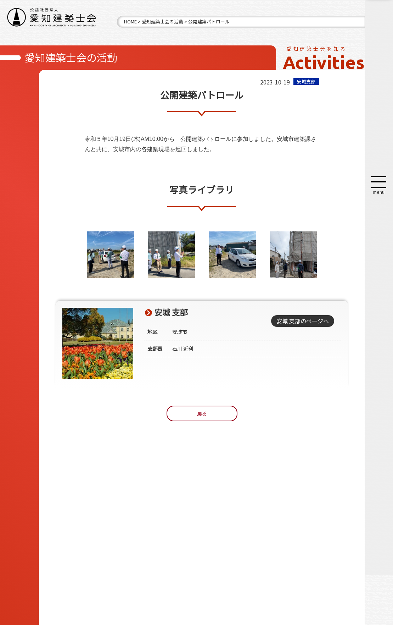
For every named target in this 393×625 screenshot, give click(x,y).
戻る (202, 413)
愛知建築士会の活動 (162, 21)
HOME (130, 21)
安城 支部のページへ (302, 321)
